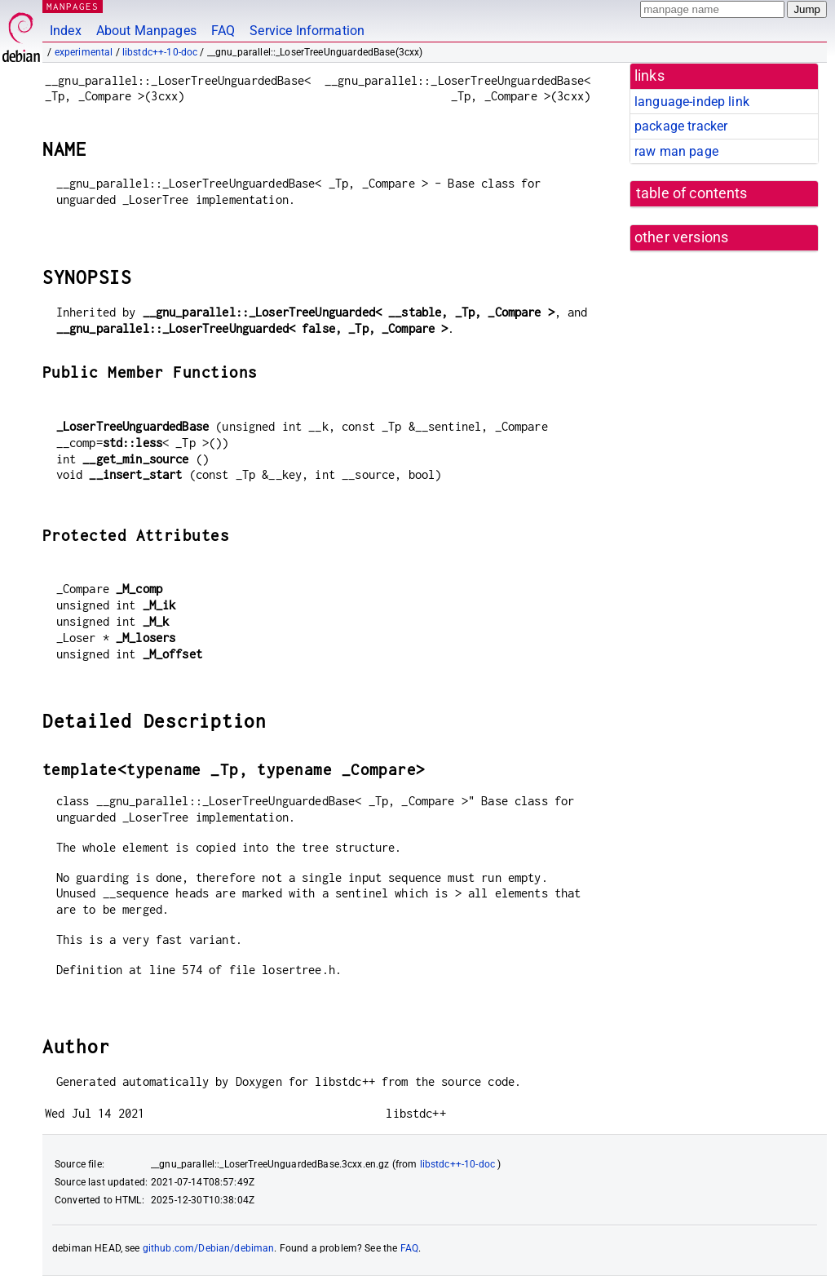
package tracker (680, 126)
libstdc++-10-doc (159, 52)
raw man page (676, 151)
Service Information (307, 30)
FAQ (223, 30)
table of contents (692, 193)
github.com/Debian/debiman (209, 1248)
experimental (84, 52)
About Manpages (146, 30)
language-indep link (691, 101)
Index (66, 30)
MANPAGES (72, 6)
